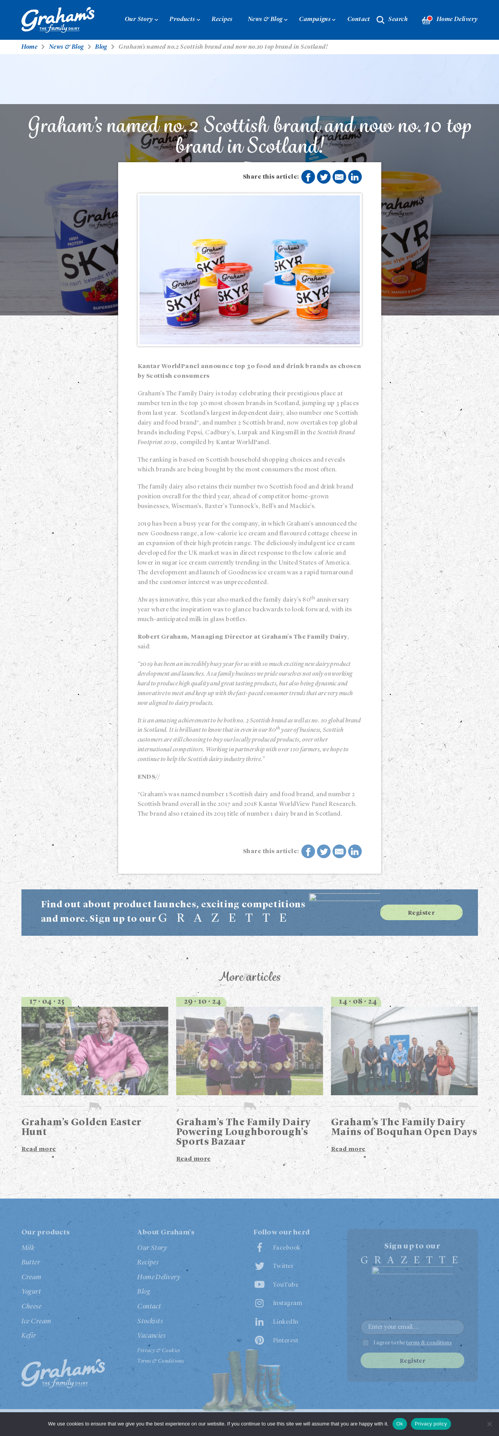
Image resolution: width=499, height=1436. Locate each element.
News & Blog (265, 19)
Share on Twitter (324, 177)
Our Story (139, 19)
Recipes (222, 19)
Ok (399, 1424)
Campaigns (315, 19)
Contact (358, 19)
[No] (489, 1424)
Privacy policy (431, 1424)
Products (182, 19)
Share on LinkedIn (354, 177)
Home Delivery (450, 20)
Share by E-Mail (339, 177)
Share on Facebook (308, 177)
